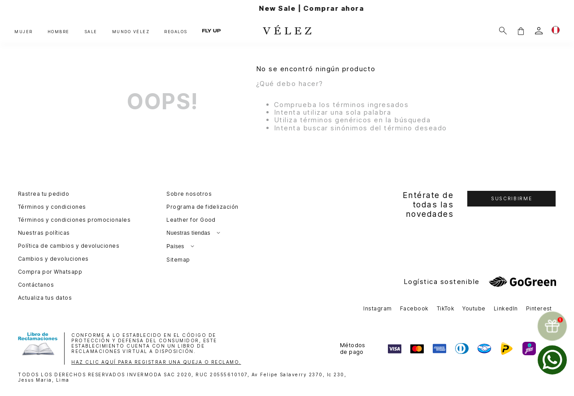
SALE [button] (90, 31)
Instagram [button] (377, 308)
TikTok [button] (446, 308)
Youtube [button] (473, 308)
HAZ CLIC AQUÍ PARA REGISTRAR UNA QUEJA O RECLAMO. (156, 362)
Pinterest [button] (539, 308)
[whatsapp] (552, 359)
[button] (520, 30)
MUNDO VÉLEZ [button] (131, 31)
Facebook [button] (414, 308)
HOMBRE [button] (59, 31)
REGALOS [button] (175, 31)
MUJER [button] (23, 31)
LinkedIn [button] (506, 308)
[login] (539, 30)
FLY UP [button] (211, 30)
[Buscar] (503, 30)
